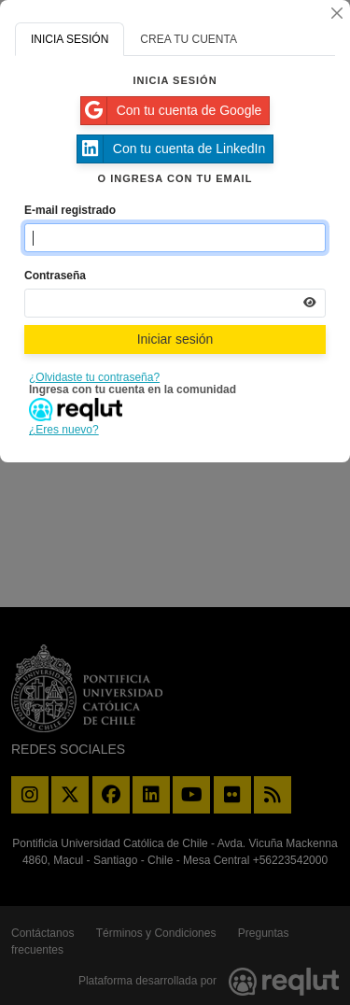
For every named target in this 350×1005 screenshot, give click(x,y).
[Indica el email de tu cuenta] (175, 237)
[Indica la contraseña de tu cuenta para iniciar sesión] (175, 303)
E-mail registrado (70, 210)
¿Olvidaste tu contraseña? (94, 377)
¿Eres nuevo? (64, 429)
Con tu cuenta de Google (171, 110)
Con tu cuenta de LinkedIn (171, 149)
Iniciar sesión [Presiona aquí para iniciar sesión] (175, 339)
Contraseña (55, 275)
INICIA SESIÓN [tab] (69, 39)
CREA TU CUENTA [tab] (188, 39)
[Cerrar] (337, 13)
